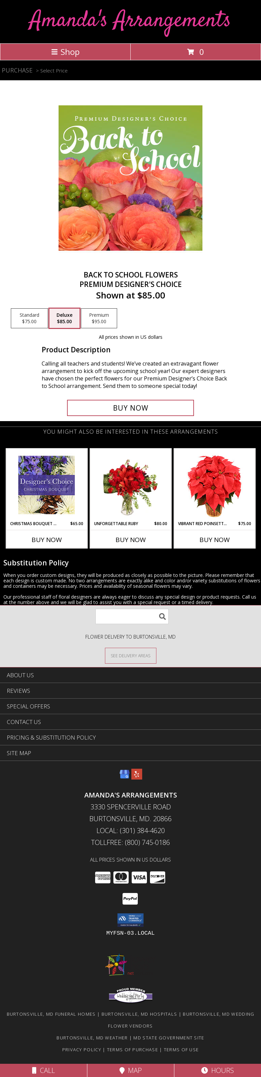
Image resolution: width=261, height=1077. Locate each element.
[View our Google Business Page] (124, 777)
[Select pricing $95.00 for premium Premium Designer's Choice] (99, 318)
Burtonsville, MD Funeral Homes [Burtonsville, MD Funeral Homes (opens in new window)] (51, 1014)
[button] (130, 920)
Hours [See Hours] (217, 1070)
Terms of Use (181, 1050)
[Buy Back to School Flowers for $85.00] (130, 408)
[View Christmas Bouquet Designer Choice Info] (46, 485)
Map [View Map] (130, 1070)
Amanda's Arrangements (130, 21)
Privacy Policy (81, 1050)
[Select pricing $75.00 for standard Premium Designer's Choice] (29, 318)
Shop (65, 51)
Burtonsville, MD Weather (92, 1038)
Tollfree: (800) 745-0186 (130, 842)
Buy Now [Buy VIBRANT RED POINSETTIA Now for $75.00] (214, 539)
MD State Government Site (168, 1038)
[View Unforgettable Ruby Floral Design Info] (130, 485)
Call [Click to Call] (43, 1070)
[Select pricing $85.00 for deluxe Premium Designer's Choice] (64, 318)
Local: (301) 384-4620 (130, 830)
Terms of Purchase (132, 1050)
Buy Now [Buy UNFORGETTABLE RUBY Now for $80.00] (130, 539)
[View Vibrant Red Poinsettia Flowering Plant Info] (214, 485)
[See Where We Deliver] (130, 655)
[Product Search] (132, 616)
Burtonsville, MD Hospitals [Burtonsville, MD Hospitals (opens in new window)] (139, 1014)
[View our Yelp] (136, 777)
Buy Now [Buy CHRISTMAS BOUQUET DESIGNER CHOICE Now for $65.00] (46, 539)
